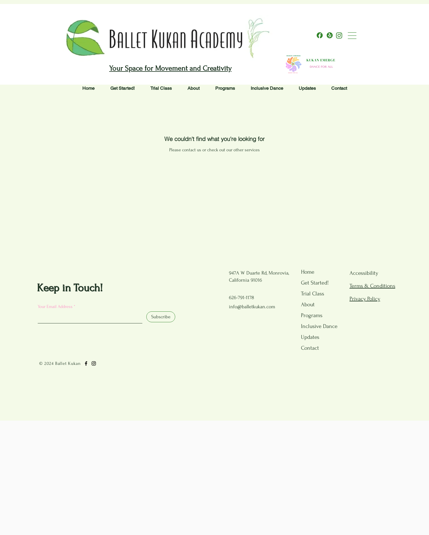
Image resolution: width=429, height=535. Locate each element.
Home (307, 272)
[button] (352, 35)
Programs (311, 315)
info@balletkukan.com (252, 306)
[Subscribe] (160, 316)
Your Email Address (55, 306)
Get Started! (315, 283)
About (308, 304)
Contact (310, 348)
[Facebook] (86, 363)
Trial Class (312, 294)
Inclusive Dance (315, 326)
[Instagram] (94, 363)
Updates (310, 337)
